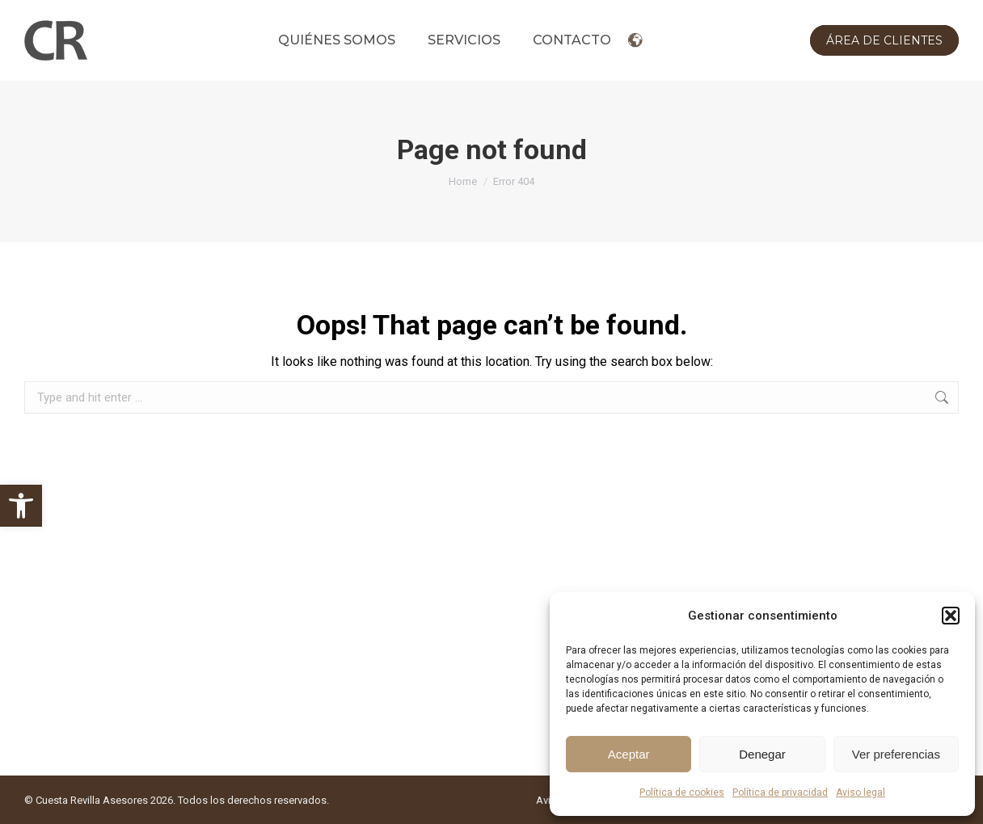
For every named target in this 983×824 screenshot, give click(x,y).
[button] (951, 615)
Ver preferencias (896, 754)
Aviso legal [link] (860, 792)
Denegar (762, 754)
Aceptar (629, 754)
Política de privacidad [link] (780, 792)
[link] (21, 506)
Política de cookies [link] (681, 792)
